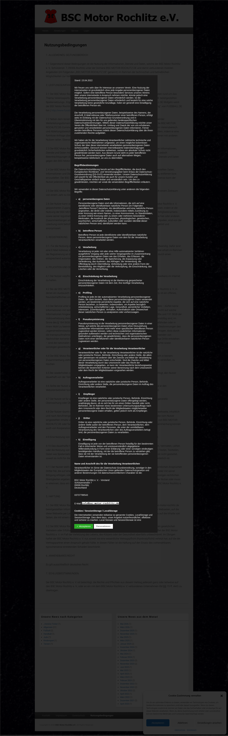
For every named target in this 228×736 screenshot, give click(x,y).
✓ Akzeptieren (84, 526)
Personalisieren (103, 526)
